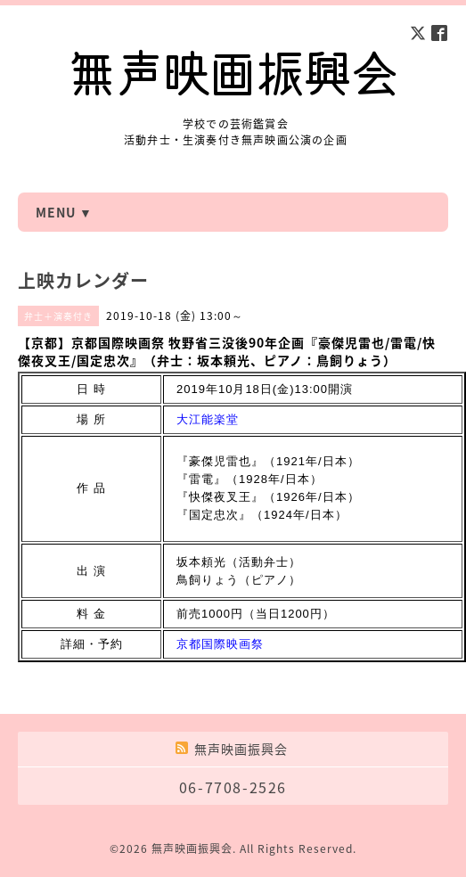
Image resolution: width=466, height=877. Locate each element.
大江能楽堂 (207, 419)
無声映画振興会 (192, 848)
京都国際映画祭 (220, 644)
